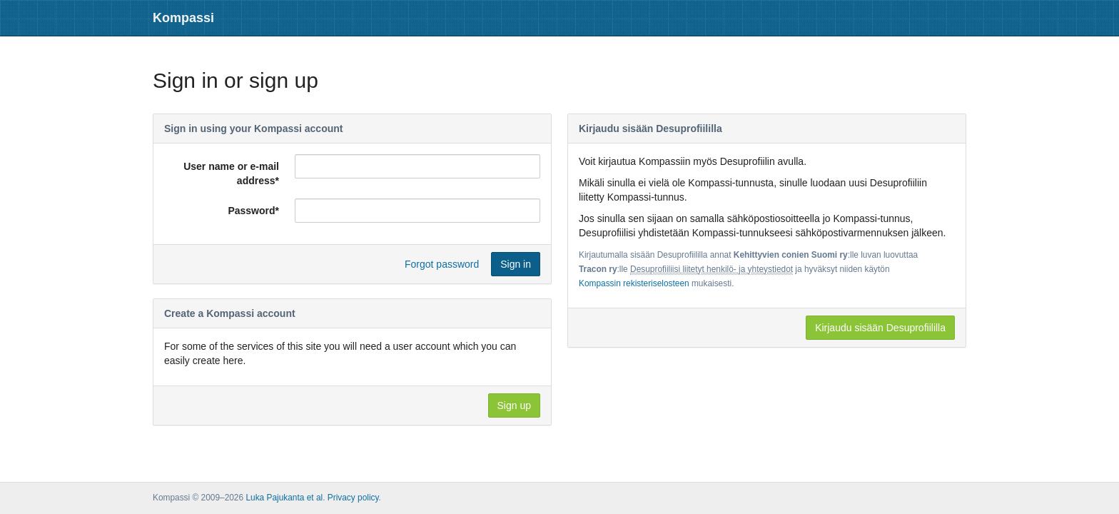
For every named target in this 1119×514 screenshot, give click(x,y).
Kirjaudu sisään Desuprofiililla (880, 327)
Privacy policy (353, 498)
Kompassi (183, 18)
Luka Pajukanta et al (284, 498)
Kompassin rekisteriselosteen (634, 283)
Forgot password (442, 264)
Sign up (514, 405)
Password (253, 210)
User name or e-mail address (231, 173)
